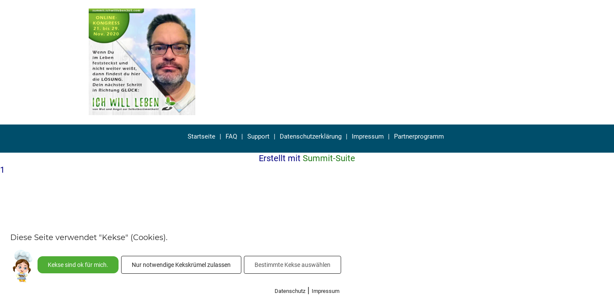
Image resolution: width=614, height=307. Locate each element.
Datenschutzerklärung (311, 136)
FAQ (231, 136)
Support (258, 136)
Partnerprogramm (419, 136)
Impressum (368, 136)
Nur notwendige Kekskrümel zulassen (181, 264)
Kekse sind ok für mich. (78, 264)
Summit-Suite (329, 158)
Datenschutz (290, 291)
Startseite (201, 136)
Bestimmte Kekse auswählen (292, 264)
